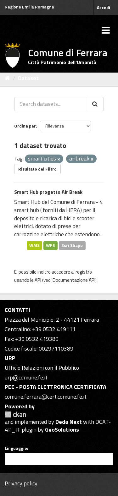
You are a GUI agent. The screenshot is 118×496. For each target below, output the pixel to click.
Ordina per (25, 126)
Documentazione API (74, 280)
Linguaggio (16, 448)
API (38, 280)
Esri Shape (72, 245)
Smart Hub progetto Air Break (48, 192)
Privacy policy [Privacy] (21, 483)
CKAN (15, 414)
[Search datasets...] (50, 104)
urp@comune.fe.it (26, 377)
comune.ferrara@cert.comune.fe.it (46, 396)
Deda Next (68, 421)
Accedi (103, 7)
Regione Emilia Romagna (29, 6)
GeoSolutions (62, 429)
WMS (34, 245)
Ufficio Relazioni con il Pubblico (42, 367)
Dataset (28, 78)
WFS (50, 245)
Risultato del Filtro (37, 169)
